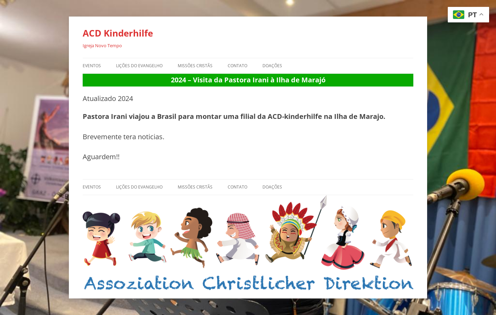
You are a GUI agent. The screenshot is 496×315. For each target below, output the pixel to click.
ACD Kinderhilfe (118, 33)
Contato (237, 66)
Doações (272, 66)
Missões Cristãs (195, 66)
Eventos (92, 66)
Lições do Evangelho (139, 66)
